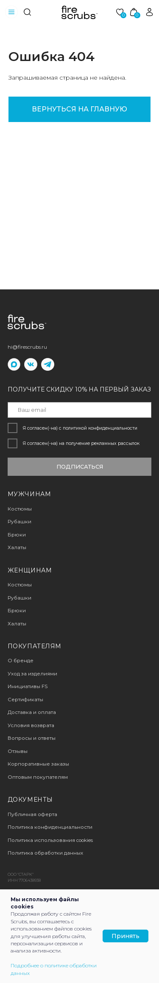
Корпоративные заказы (38, 764)
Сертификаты (25, 700)
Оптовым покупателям (38, 777)
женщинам (30, 570)
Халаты (17, 624)
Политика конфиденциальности (50, 827)
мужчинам (29, 494)
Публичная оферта (32, 814)
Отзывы (18, 751)
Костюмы (20, 585)
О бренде (20, 661)
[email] (80, 409)
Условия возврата (31, 725)
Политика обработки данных (45, 853)
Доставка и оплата (32, 712)
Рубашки (19, 598)
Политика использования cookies (50, 840)
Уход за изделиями (32, 674)
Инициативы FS (27, 686)
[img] (27, 12)
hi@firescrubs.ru (27, 347)
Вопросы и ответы (32, 738)
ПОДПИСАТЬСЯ (79, 467)
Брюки (17, 611)
